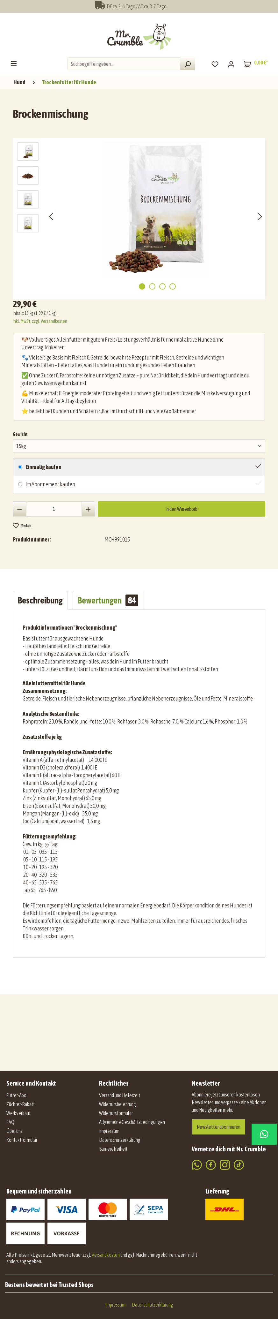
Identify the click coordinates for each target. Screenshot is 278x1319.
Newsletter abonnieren (218, 1127)
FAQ (10, 1122)
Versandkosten (106, 1255)
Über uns (14, 1131)
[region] (141, 216)
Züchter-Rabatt (20, 1104)
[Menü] (13, 63)
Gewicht (20, 433)
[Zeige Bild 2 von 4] (152, 286)
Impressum (109, 1131)
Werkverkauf (18, 1113)
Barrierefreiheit (113, 1149)
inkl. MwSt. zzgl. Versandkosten (40, 321)
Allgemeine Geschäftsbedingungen (132, 1122)
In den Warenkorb (181, 509)
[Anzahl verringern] (19, 509)
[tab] (40, 600)
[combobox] (124, 63)
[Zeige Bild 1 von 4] (142, 286)
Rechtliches (114, 1083)
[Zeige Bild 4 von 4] (172, 286)
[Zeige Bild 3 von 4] (162, 286)
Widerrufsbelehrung (117, 1104)
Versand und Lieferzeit (119, 1095)
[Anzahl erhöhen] (88, 509)
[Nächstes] (260, 216)
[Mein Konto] (231, 64)
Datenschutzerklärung (119, 1140)
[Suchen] (187, 63)
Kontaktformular (21, 1140)
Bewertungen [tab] (108, 600)
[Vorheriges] (51, 216)
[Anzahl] (54, 509)
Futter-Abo (16, 1095)
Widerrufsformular (116, 1113)
